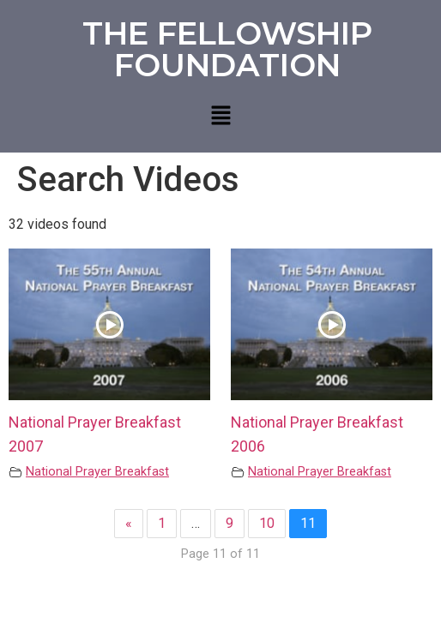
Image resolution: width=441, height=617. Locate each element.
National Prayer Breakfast (97, 471)
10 (267, 523)
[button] (220, 116)
